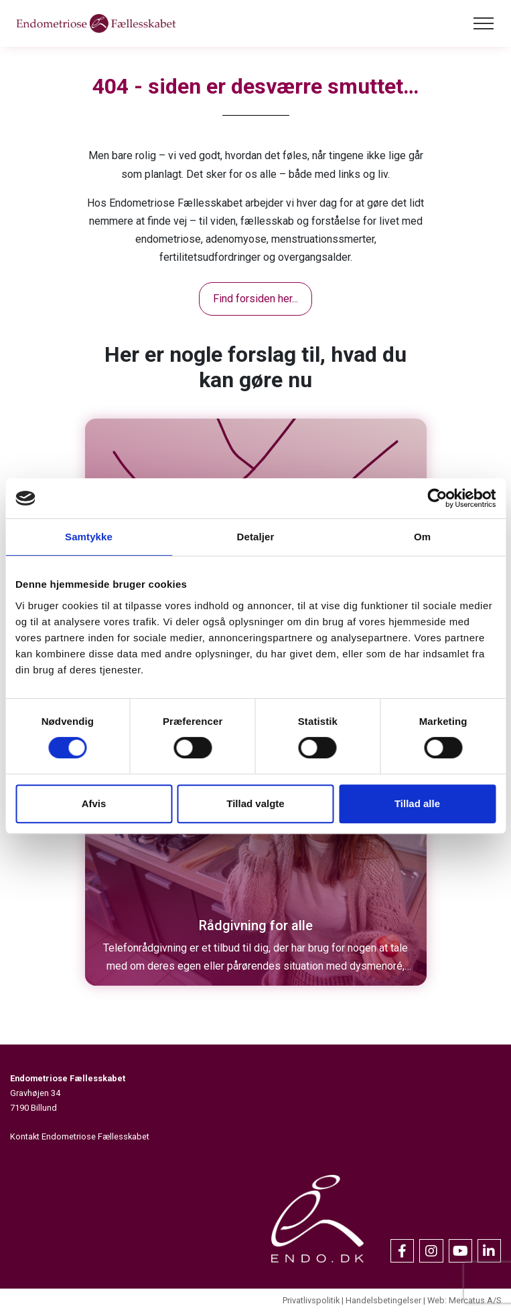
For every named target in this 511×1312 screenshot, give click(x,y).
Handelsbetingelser (383, 1300)
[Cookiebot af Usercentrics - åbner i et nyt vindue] (437, 498)
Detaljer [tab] (256, 536)
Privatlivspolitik (311, 1300)
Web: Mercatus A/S (464, 1300)
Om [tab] (422, 536)
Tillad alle (417, 803)
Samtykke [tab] (89, 536)
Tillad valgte (255, 803)
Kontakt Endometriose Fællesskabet (79, 1136)
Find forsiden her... (255, 298)
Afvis (94, 803)
